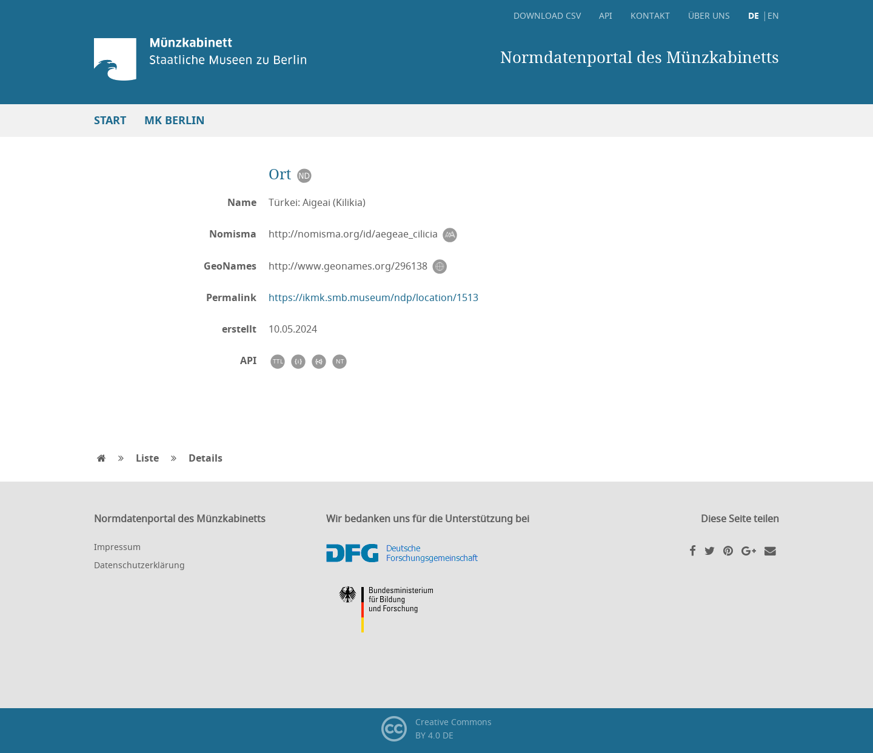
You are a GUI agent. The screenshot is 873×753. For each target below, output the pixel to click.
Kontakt (650, 15)
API (605, 15)
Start (110, 120)
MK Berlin (174, 120)
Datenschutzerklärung (139, 565)
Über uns (709, 15)
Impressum (117, 546)
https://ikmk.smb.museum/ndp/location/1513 (373, 297)
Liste (147, 458)
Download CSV (547, 15)
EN (773, 15)
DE (753, 15)
